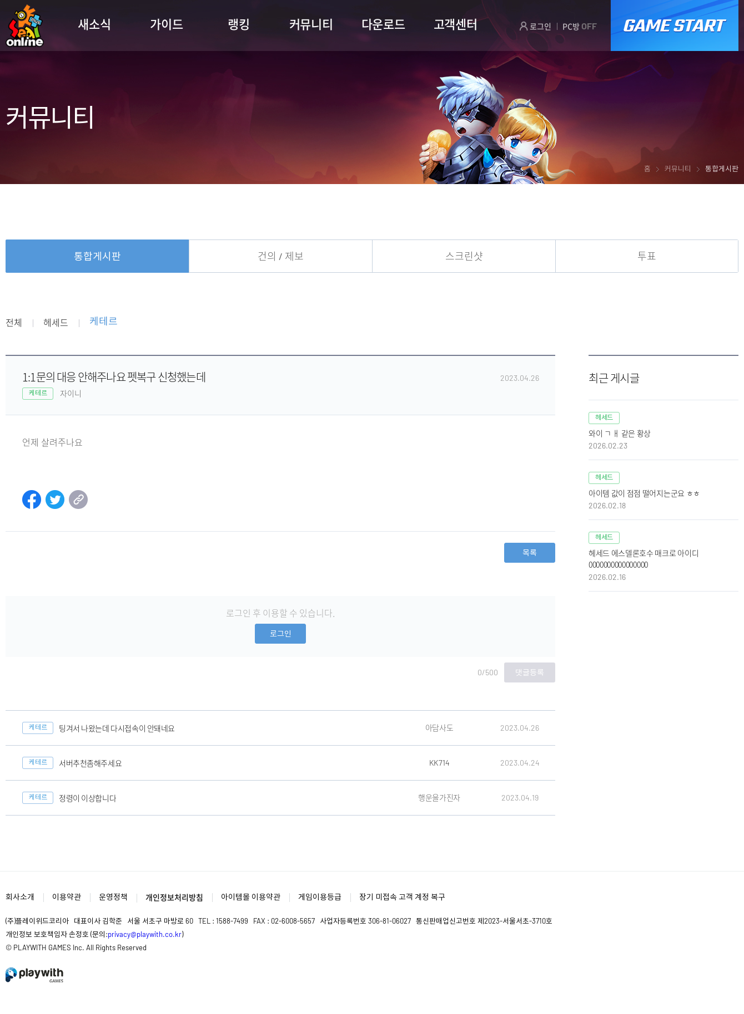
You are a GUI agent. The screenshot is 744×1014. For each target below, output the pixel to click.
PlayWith (35, 974)
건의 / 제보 (281, 256)
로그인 (535, 26)
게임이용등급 (319, 896)
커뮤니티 (311, 24)
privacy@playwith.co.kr (145, 934)
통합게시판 (97, 256)
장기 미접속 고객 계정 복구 (402, 896)
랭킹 (238, 24)
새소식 (94, 24)
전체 (14, 322)
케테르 (103, 322)
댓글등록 (529, 672)
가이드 (166, 24)
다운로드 (383, 24)
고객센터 (455, 24)
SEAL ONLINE (25, 25)
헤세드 (55, 322)
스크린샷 (464, 256)
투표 (646, 256)
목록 (529, 552)
